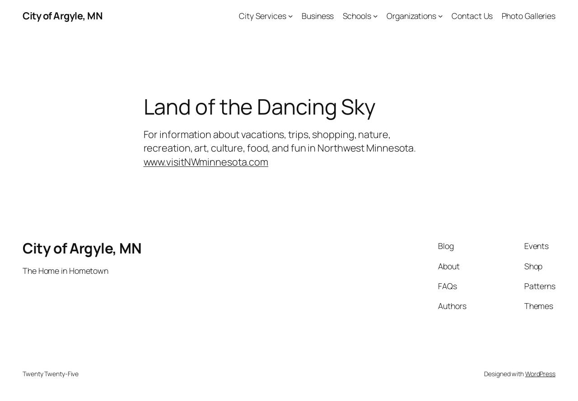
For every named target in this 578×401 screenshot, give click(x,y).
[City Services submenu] (290, 16)
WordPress (540, 373)
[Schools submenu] (375, 16)
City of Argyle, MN (63, 16)
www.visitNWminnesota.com (206, 162)
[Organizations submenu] (440, 16)
